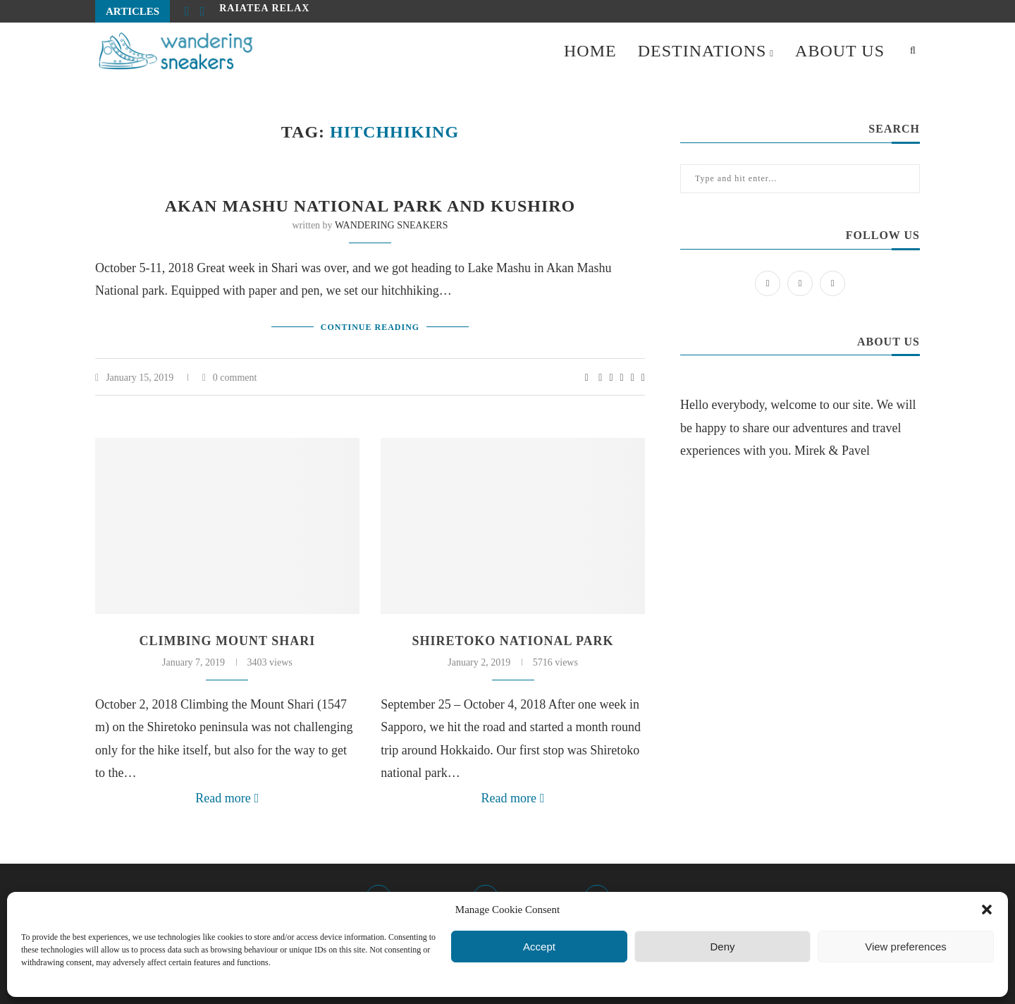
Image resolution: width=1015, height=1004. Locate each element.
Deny (722, 947)
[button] (987, 909)
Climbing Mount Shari (228, 641)
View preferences (906, 947)
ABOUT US (840, 51)
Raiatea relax (264, 11)
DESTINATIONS (702, 51)
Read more (227, 798)
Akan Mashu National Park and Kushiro (370, 206)
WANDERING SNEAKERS (391, 225)
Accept (539, 947)
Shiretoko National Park (513, 641)
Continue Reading (370, 327)
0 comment (229, 377)
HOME (590, 51)
